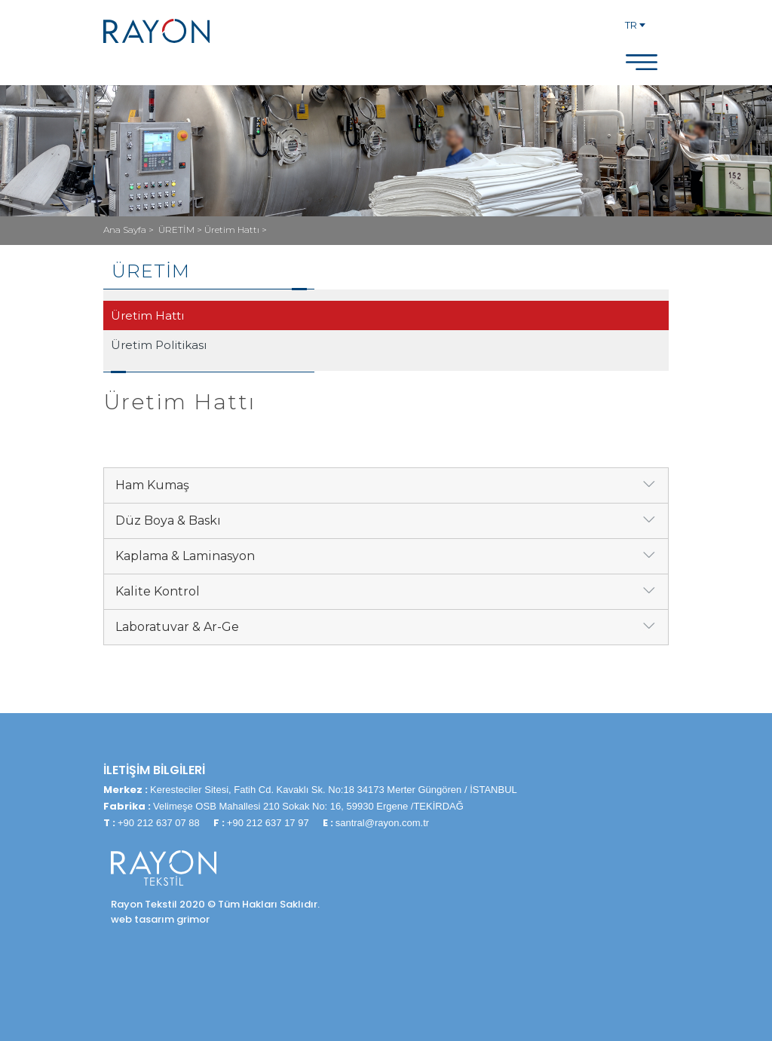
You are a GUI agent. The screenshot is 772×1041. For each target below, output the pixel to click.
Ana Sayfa (126, 229)
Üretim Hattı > (235, 229)
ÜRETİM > (181, 229)
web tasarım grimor (160, 919)
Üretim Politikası (159, 345)
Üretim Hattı (147, 315)
